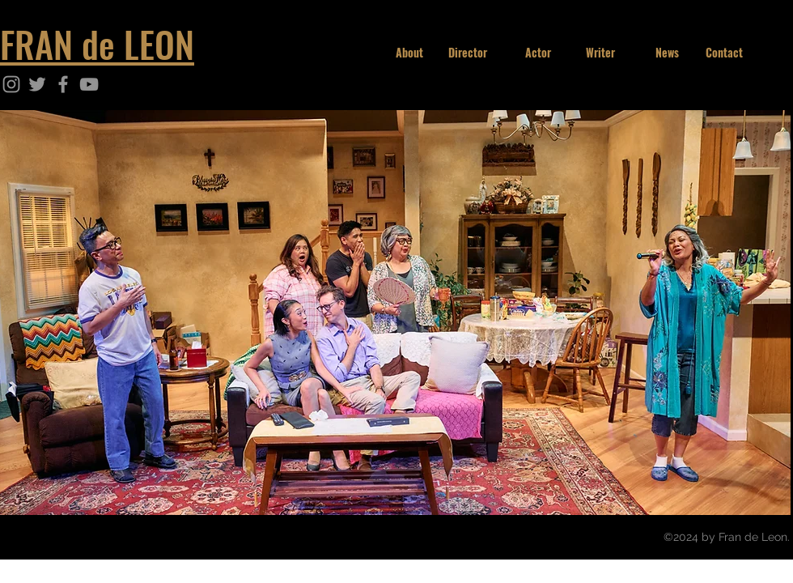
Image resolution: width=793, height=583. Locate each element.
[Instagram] (11, 84)
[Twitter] (37, 84)
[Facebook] (63, 84)
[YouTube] (89, 84)
